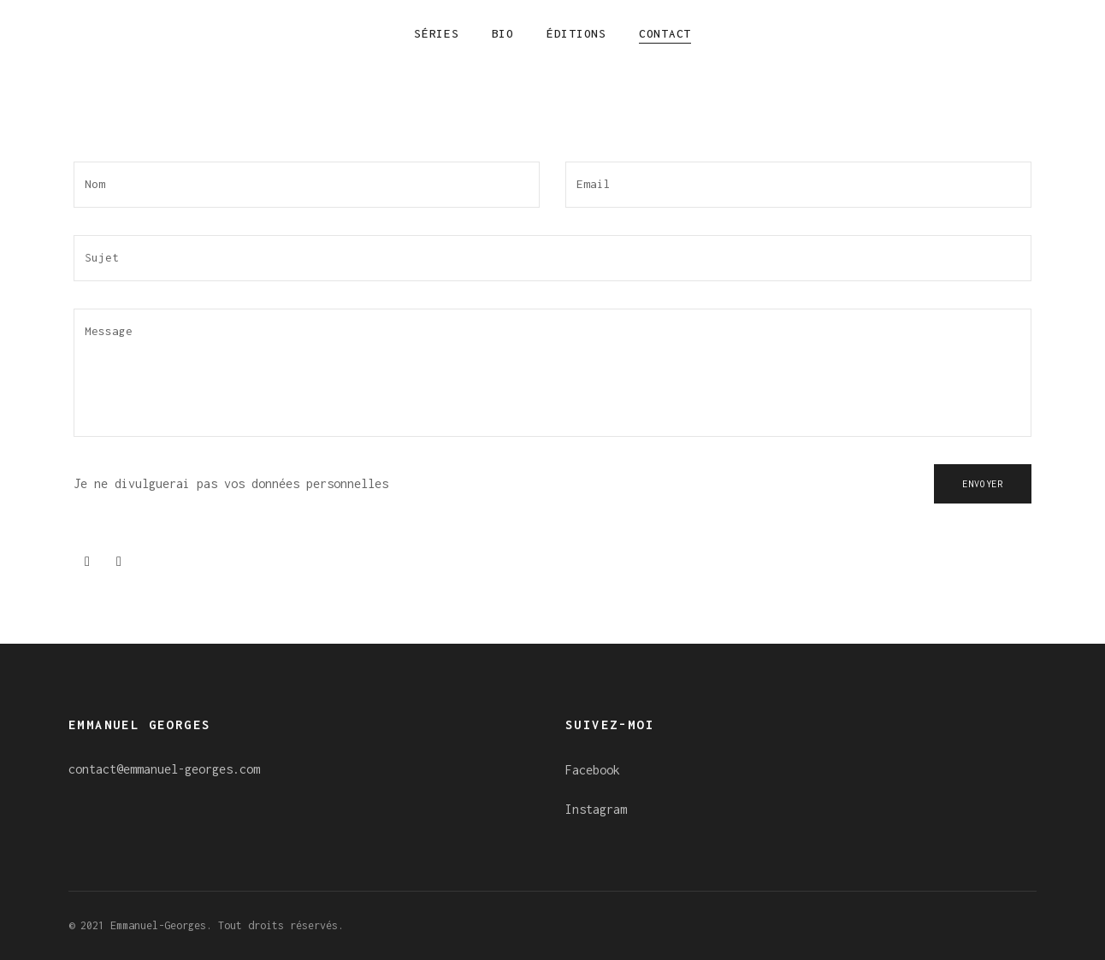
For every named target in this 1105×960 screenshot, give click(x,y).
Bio (503, 33)
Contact (665, 33)
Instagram (596, 809)
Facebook (592, 770)
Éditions (576, 33)
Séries (436, 33)
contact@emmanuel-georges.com (164, 769)
